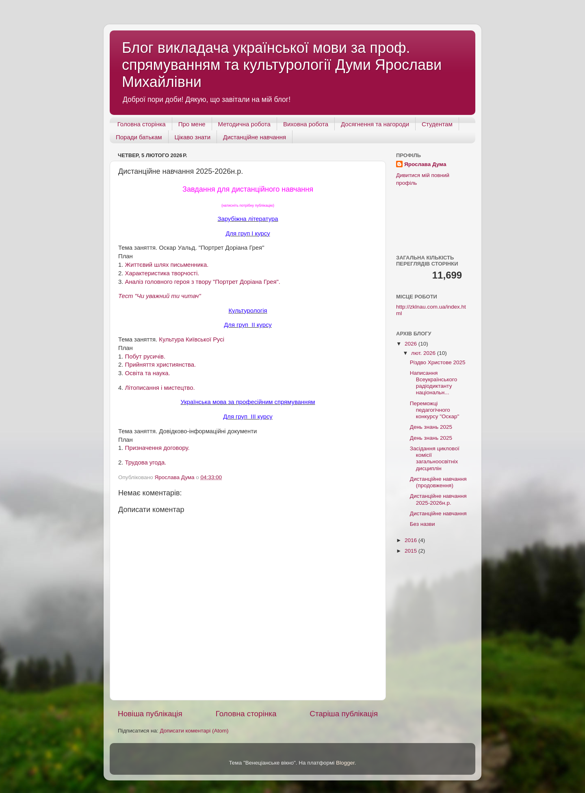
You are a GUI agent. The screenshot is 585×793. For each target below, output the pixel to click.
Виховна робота (305, 124)
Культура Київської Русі (191, 339)
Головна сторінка (141, 124)
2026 (411, 344)
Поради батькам (139, 137)
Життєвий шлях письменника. (167, 264)
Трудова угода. (146, 462)
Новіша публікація (150, 713)
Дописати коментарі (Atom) (194, 731)
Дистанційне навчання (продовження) (438, 482)
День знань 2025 (431, 427)
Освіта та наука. (147, 373)
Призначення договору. (157, 448)
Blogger (345, 763)
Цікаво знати (192, 137)
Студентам (437, 124)
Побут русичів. (145, 356)
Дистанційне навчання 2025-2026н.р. (438, 499)
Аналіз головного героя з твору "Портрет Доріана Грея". (202, 282)
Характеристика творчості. (162, 273)
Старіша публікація (344, 713)
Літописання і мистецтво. (160, 388)
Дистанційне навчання (254, 137)
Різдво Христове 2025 (438, 362)
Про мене (192, 124)
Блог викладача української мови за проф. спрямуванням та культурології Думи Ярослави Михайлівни (282, 64)
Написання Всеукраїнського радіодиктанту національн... (433, 383)
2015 (411, 551)
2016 (411, 540)
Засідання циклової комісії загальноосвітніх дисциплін (434, 458)
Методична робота (244, 124)
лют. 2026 (424, 353)
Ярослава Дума (425, 164)
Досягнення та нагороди (375, 124)
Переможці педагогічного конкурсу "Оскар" (434, 409)
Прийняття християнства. (160, 364)
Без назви (422, 524)
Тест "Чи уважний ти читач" (159, 296)
